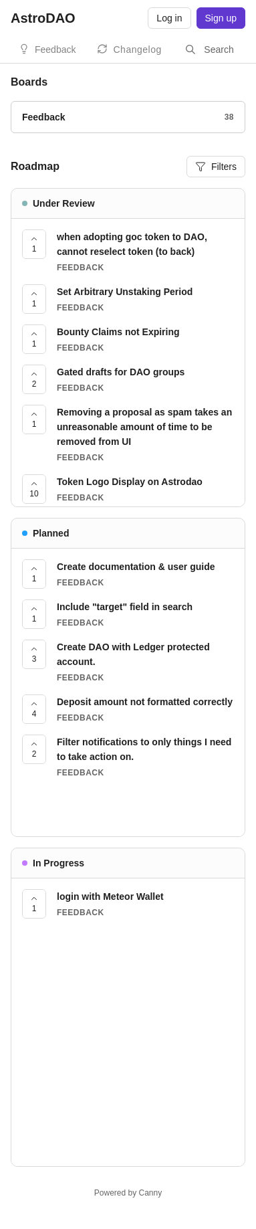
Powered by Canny (128, 1193)
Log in (169, 18)
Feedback (55, 49)
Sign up (221, 18)
